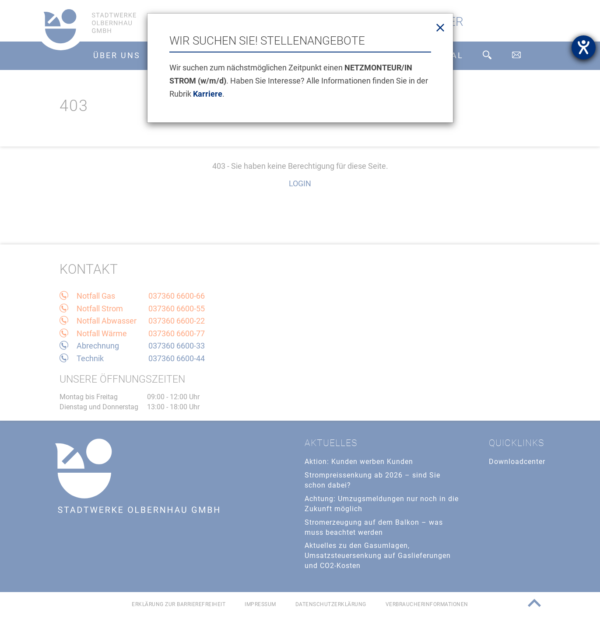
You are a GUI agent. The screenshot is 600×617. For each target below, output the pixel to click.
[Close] (440, 28)
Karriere (207, 93)
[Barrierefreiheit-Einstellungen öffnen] (584, 47)
